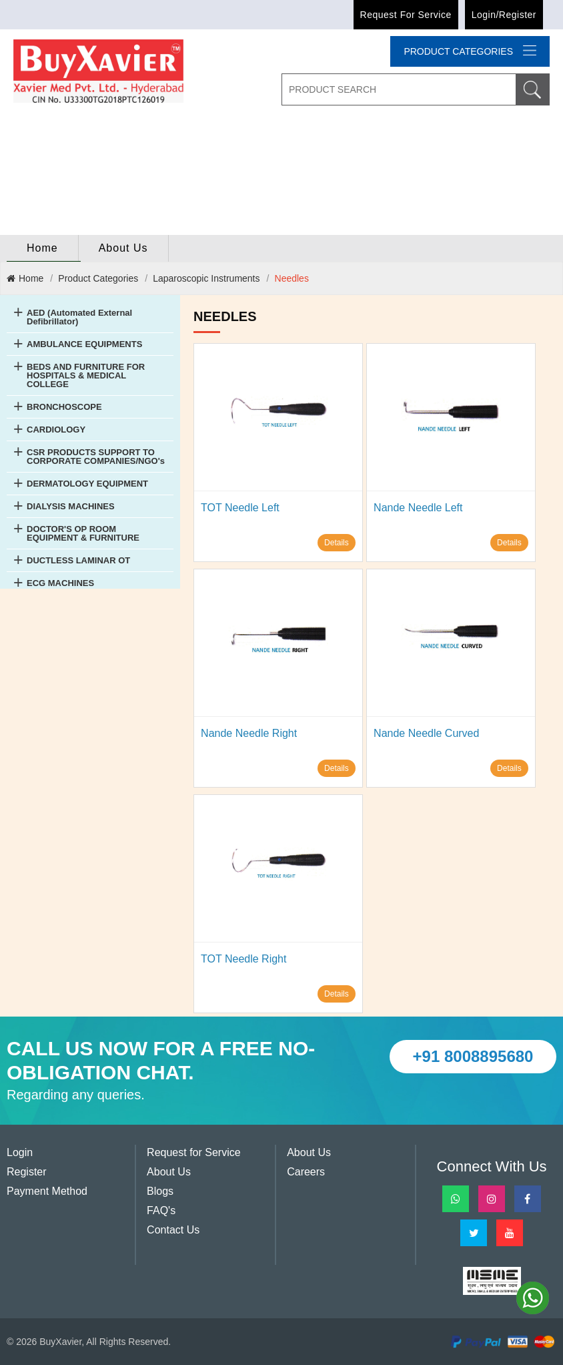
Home (25, 278)
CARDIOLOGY (56, 430)
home (42, 248)
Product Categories (98, 278)
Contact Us (173, 1230)
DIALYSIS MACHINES (71, 506)
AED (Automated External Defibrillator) (79, 317)
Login (20, 1152)
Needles (292, 278)
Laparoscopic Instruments (206, 278)
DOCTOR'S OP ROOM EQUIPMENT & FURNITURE (83, 533)
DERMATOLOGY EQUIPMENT (87, 484)
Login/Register (504, 14)
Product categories (470, 51)
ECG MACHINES (60, 583)
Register (27, 1171)
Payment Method (47, 1191)
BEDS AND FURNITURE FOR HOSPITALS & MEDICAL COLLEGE (86, 375)
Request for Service (406, 14)
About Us (123, 248)
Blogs (160, 1191)
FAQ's (161, 1210)
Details (336, 542)
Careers (306, 1171)
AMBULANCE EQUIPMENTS (84, 344)
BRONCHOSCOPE (64, 407)
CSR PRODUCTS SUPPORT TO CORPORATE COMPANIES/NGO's (96, 456)
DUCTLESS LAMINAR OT (78, 560)
